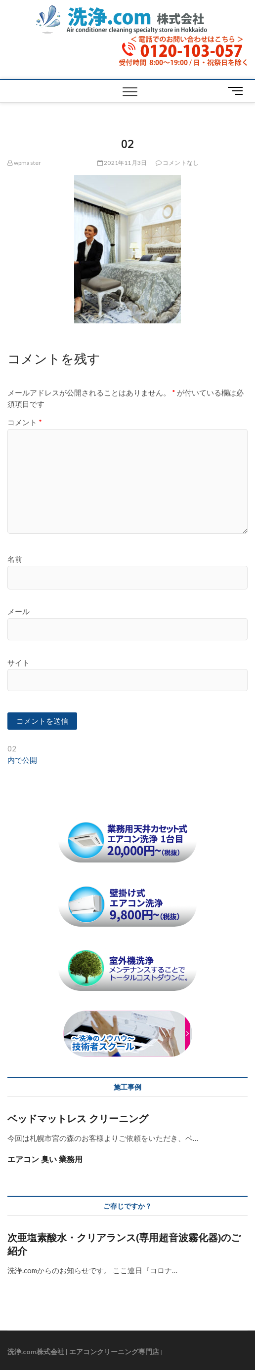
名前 (14, 558)
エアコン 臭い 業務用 (45, 1159)
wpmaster (24, 162)
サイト (18, 662)
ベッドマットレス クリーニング (77, 1118)
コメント (24, 422)
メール (18, 611)
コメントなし (177, 162)
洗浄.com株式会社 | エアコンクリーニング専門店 (83, 1351)
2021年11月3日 (122, 162)
